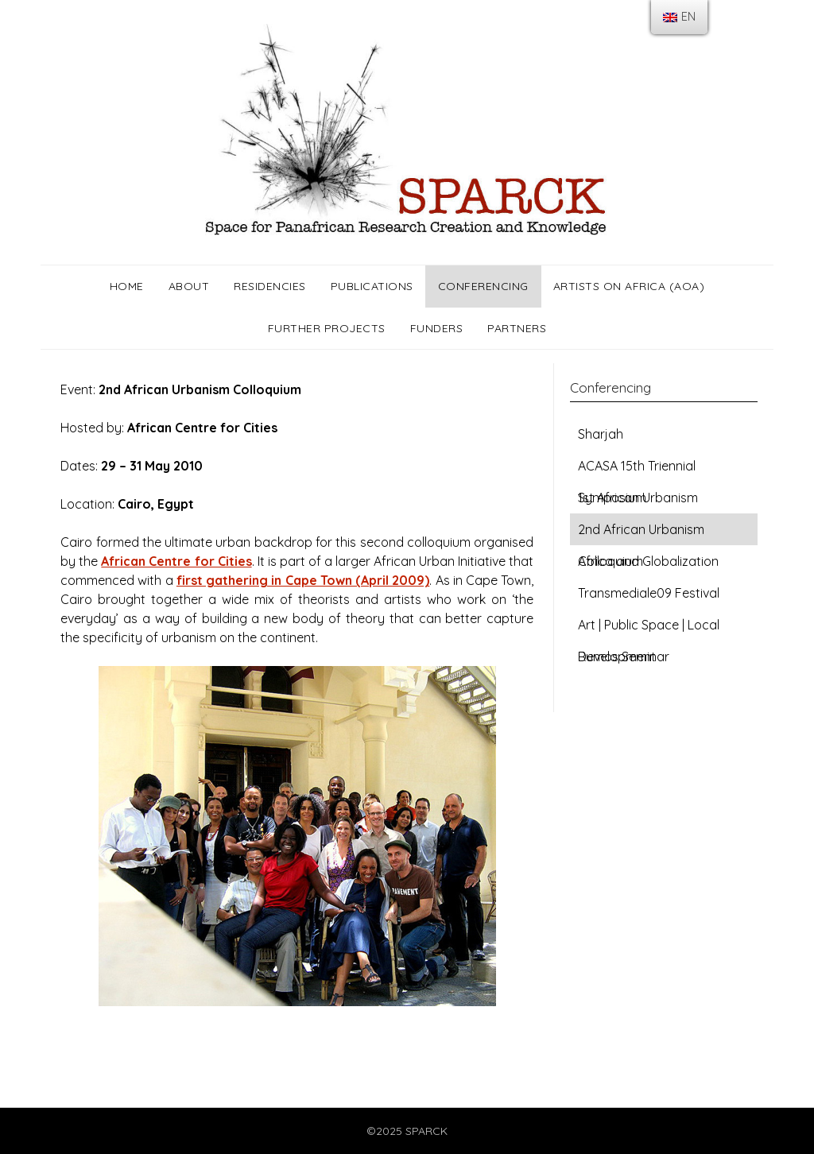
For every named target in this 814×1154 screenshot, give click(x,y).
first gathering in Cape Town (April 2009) (302, 580)
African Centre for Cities (176, 561)
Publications (372, 286)
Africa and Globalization (648, 561)
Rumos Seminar (623, 656)
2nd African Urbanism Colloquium (641, 533)
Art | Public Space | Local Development (648, 629)
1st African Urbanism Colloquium (638, 501)
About (189, 286)
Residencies (270, 286)
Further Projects (327, 328)
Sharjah (600, 434)
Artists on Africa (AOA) (629, 286)
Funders (436, 328)
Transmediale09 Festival (648, 593)
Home (127, 286)
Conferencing (483, 286)
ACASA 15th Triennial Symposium (637, 470)
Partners (516, 328)
